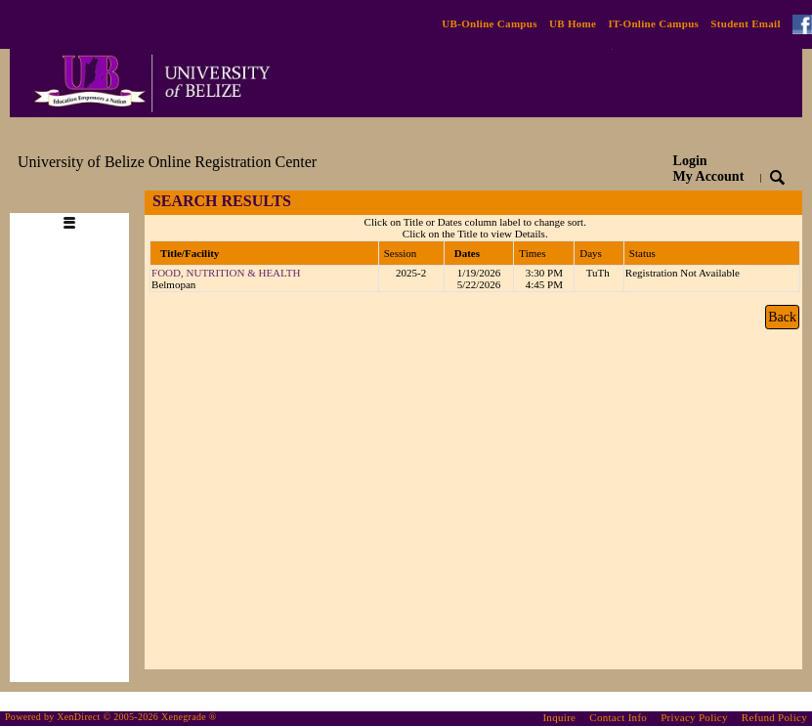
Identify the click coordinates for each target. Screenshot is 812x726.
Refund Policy (774, 717)
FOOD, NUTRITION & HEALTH (225, 272)
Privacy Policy (694, 717)
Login (709, 168)
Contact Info (618, 717)
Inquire (559, 717)
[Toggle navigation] (78, 202)
